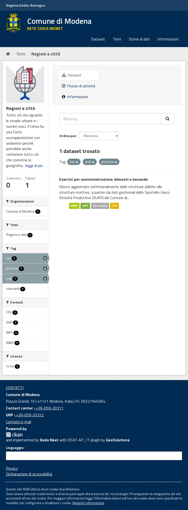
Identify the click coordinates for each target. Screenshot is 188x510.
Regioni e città (45, 54)
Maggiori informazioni (88, 502)
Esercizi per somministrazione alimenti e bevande (103, 179)
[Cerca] (168, 118)
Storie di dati (139, 39)
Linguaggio (14, 447)
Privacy (12, 468)
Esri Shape (100, 205)
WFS (85, 205)
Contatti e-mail (18, 422)
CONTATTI (15, 388)
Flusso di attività (78, 86)
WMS (74, 205)
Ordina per (67, 135)
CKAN (14, 434)
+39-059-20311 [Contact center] (49, 408)
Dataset (98, 39)
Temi (117, 39)
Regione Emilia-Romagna (25, 5)
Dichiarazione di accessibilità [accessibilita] (29, 474)
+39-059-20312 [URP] (29, 415)
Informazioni (168, 39)
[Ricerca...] (110, 118)
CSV (114, 205)
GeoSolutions (117, 440)
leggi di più (34, 165)
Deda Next (49, 440)
